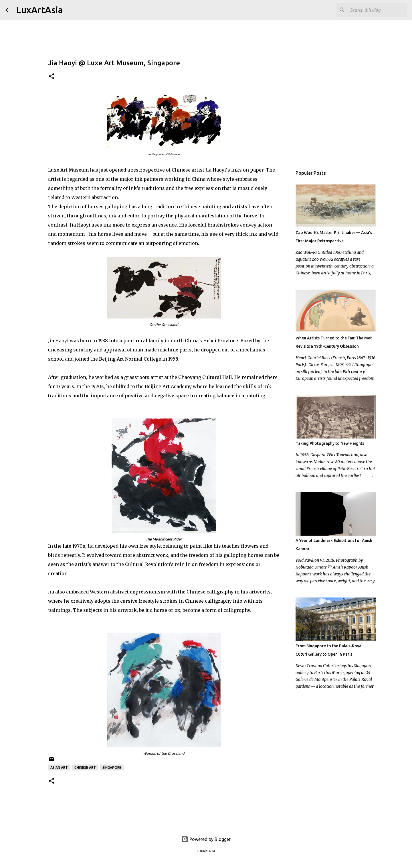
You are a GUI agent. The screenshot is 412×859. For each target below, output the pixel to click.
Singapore (111, 767)
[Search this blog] (377, 10)
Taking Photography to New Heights (330, 443)
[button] (51, 76)
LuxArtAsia (39, 10)
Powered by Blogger (206, 839)
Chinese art (85, 767)
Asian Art (59, 767)
